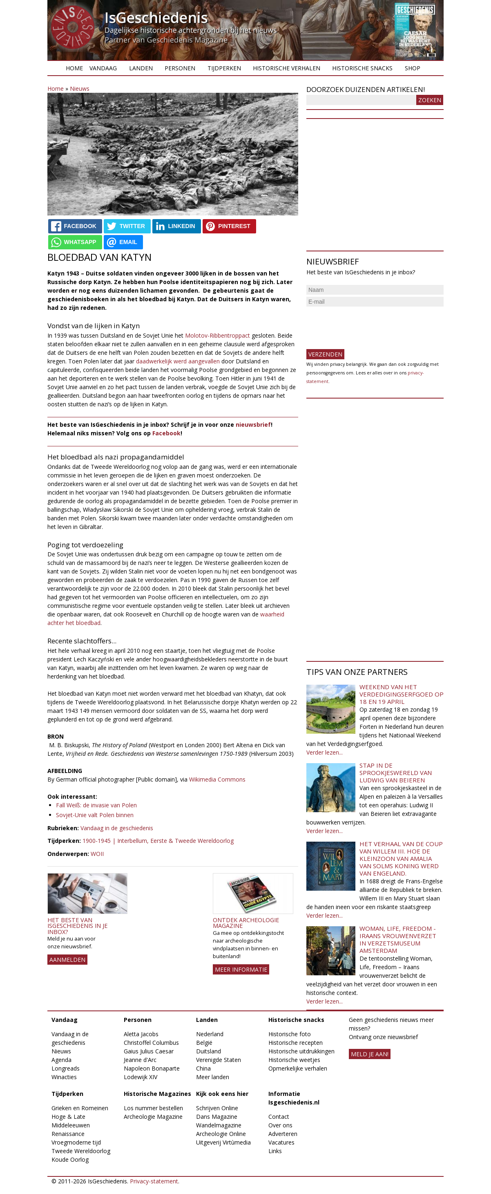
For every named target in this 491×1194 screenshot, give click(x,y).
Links (275, 1151)
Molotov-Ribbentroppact (217, 335)
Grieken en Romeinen (79, 1108)
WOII (97, 854)
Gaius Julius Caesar (149, 1051)
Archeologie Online (221, 1134)
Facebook (166, 433)
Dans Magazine (216, 1116)
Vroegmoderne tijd (76, 1142)
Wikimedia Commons (217, 779)
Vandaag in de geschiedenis (116, 828)
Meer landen (212, 1077)
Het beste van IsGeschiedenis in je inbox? (77, 926)
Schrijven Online (217, 1108)
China (203, 1068)
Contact (278, 1116)
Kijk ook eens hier (222, 1094)
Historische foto (289, 1034)
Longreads (65, 1068)
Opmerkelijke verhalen (297, 1068)
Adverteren (282, 1134)
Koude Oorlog (70, 1159)
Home (74, 68)
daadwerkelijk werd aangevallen (178, 361)
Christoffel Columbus (151, 1042)
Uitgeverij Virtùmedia (223, 1142)
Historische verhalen (286, 68)
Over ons (280, 1125)
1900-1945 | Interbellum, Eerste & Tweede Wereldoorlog (158, 841)
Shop (412, 68)
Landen (141, 68)
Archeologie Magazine (153, 1116)
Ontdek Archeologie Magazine (246, 923)
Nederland (209, 1034)
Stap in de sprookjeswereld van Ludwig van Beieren (395, 772)
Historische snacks (362, 68)
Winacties (64, 1077)
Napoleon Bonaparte (152, 1068)
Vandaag (103, 68)
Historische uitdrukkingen (301, 1051)
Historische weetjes (294, 1060)
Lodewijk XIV (140, 1077)
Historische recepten (295, 1042)
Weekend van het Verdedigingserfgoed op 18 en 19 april (401, 694)
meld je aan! (369, 1054)
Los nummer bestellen (153, 1108)
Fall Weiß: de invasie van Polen (96, 805)
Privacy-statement (154, 1181)
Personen (180, 68)
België (204, 1042)
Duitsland (208, 1051)
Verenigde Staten (218, 1060)
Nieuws (79, 88)
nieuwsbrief (253, 424)
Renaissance (68, 1134)
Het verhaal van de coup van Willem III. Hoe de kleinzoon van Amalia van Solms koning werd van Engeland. (401, 858)
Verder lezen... (324, 752)
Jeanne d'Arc (140, 1060)
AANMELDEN (67, 959)
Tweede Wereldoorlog (80, 1151)
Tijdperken (224, 68)
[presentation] (368, 325)
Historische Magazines (157, 1094)
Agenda (61, 1060)
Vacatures (281, 1142)
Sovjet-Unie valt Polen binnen (95, 815)
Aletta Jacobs (141, 1034)
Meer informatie (241, 969)
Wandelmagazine (218, 1125)
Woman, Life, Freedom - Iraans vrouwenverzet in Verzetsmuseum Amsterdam (397, 939)
